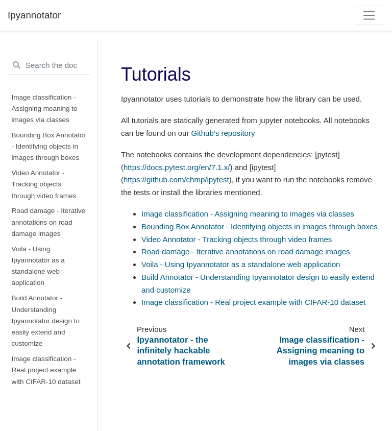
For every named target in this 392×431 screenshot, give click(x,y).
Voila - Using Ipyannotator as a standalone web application (38, 266)
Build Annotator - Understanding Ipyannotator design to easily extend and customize (46, 320)
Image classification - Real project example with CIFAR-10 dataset (46, 370)
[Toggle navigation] (369, 15)
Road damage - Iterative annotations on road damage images (49, 222)
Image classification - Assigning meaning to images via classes (45, 108)
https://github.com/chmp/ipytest (176, 179)
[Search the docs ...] (49, 65)
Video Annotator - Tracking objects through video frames (44, 184)
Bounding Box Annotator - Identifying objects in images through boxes (49, 146)
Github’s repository (223, 133)
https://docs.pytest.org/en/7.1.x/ (177, 167)
